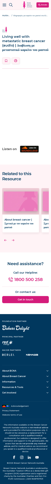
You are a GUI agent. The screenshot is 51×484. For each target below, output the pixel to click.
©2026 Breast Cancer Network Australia (25, 463)
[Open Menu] (4, 5)
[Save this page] (6, 60)
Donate (42, 5)
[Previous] (5, 240)
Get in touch (25, 299)
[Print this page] (16, 60)
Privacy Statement (10, 411)
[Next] (13, 240)
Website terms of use (12, 415)
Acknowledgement (15, 406)
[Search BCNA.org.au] (11, 5)
